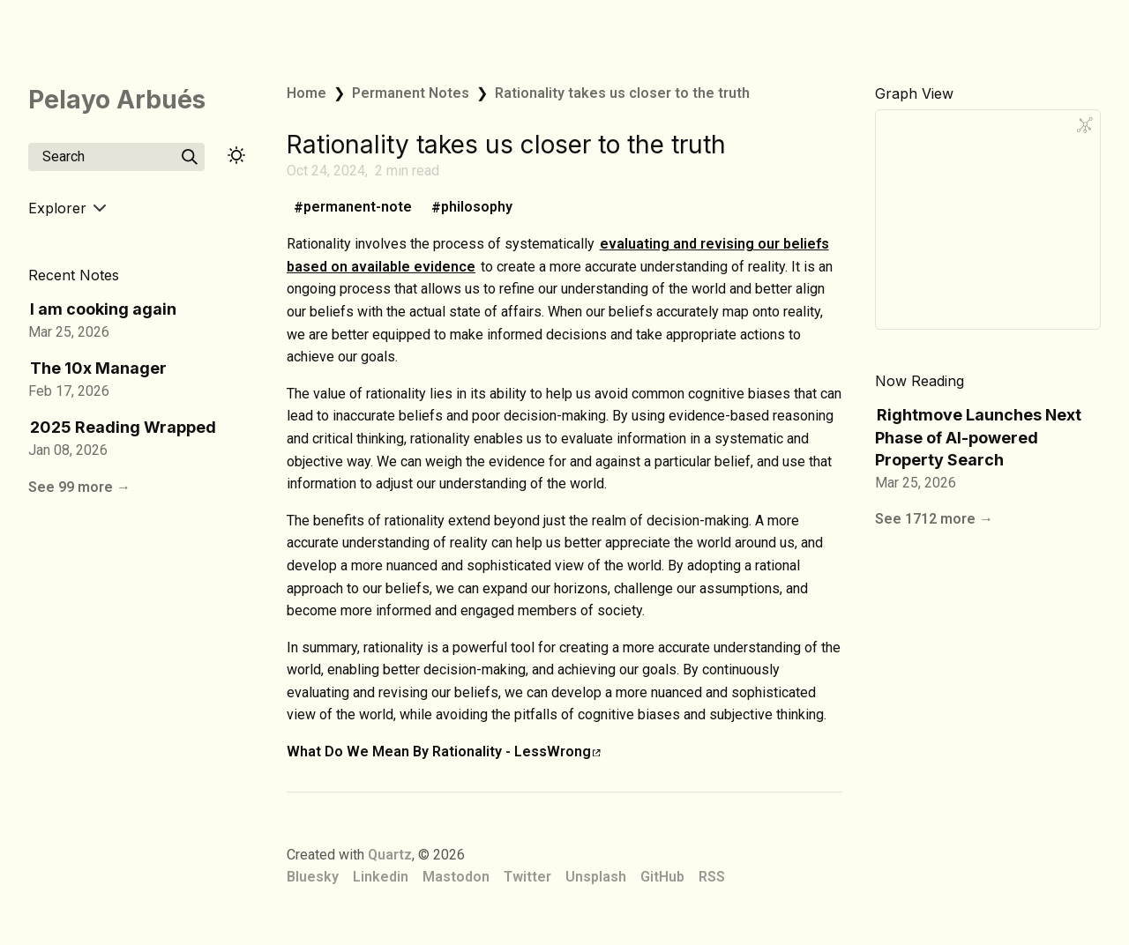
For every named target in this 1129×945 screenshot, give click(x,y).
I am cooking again (103, 309)
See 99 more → (79, 487)
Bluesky (313, 876)
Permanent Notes (410, 93)
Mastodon (456, 876)
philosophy (476, 207)
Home (306, 93)
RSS (712, 876)
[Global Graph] (1084, 125)
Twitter (527, 876)
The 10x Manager (98, 368)
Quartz (390, 854)
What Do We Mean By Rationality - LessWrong (444, 751)
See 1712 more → (934, 518)
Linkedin (380, 876)
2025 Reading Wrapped (123, 427)
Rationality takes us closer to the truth (622, 93)
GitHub (662, 876)
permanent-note (357, 207)
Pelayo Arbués (117, 100)
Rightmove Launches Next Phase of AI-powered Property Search (978, 437)
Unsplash (595, 876)
